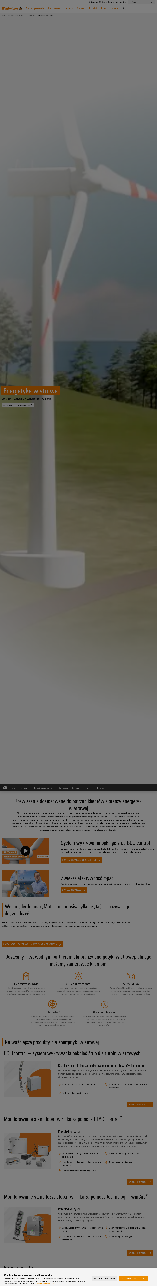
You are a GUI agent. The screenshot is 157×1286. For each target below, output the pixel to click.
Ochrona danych (49, 1283)
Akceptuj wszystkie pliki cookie (133, 1278)
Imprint (39, 1283)
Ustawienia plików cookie (104, 1278)
